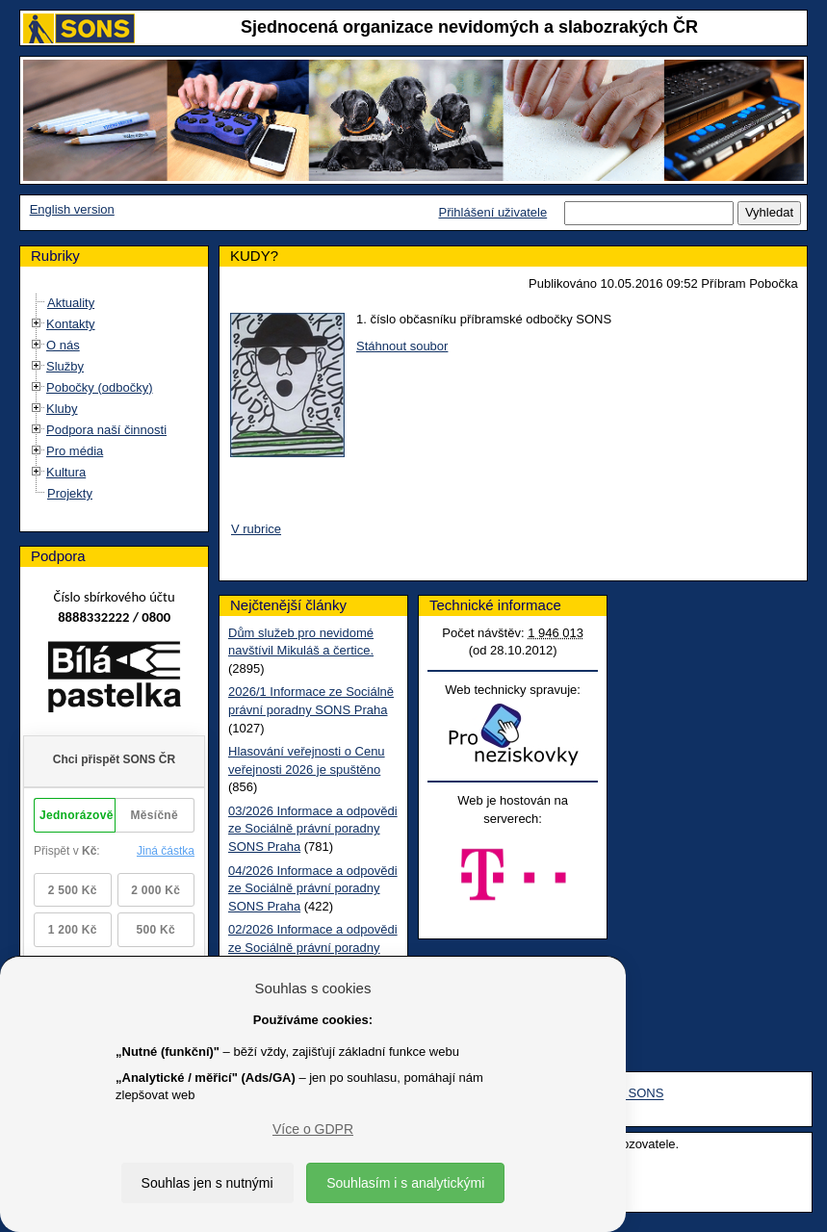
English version (72, 209)
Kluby (62, 408)
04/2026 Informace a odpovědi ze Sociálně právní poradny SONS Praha (313, 888)
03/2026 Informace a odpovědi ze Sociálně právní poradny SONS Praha (313, 829)
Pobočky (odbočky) (99, 387)
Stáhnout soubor (402, 346)
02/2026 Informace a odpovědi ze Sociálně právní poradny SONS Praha (313, 947)
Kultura (66, 472)
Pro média (74, 451)
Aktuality (70, 302)
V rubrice (256, 529)
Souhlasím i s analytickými (405, 1183)
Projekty (69, 493)
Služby (65, 366)
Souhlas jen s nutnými (207, 1183)
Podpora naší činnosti (106, 430)
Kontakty (70, 324)
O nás (63, 345)
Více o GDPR (312, 1129)
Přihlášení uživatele (492, 212)
